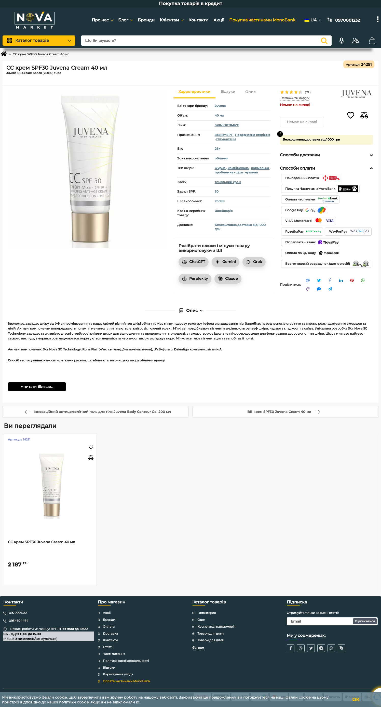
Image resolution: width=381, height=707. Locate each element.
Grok (254, 261)
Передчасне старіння (252, 135)
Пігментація (226, 139)
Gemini (225, 261)
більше (198, 647)
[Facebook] (290, 648)
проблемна (224, 172)
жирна (220, 168)
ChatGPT (193, 261)
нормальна (260, 168)
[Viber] (341, 648)
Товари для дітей (210, 640)
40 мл (219, 115)
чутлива (251, 172)
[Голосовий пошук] (341, 40)
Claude (228, 278)
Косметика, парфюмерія (216, 626)
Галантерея (206, 613)
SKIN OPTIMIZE (227, 125)
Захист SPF (224, 135)
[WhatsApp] (331, 648)
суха (239, 172)
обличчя (221, 158)
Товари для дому (210, 633)
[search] (324, 40)
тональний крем (228, 182)
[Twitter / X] (311, 648)
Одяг (201, 620)
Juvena (220, 106)
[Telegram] (321, 648)
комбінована (238, 168)
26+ (217, 148)
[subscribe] (332, 621)
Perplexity (195, 278)
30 (217, 191)
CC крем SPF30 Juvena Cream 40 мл (41, 542)
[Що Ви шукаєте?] (206, 40)
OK (355, 699)
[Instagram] (301, 648)
